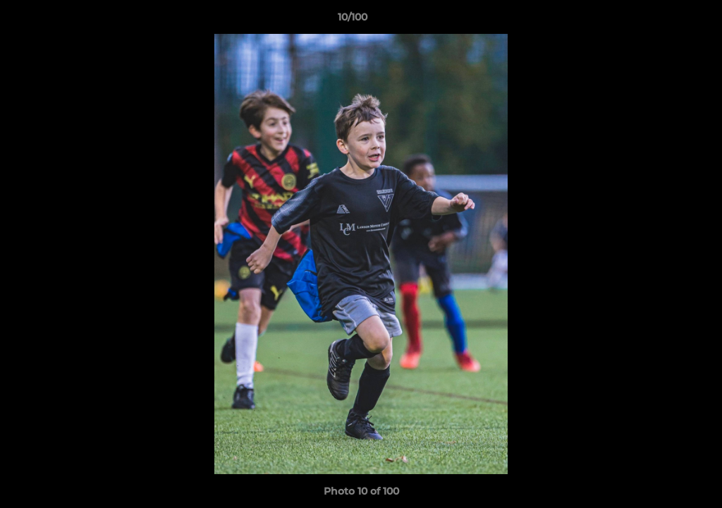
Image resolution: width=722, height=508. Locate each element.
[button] (662, 20)
